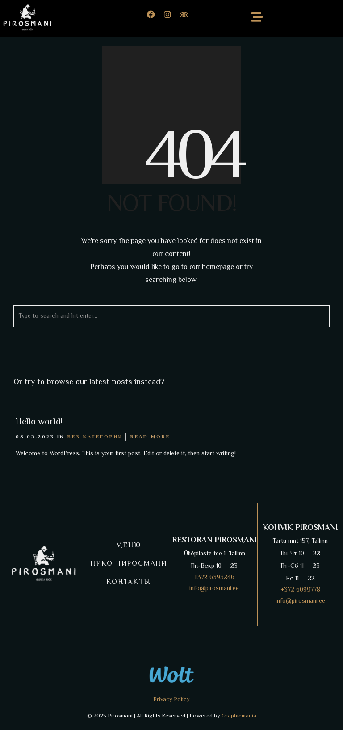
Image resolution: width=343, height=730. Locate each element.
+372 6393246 (214, 578)
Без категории (95, 437)
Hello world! (39, 422)
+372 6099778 (300, 590)
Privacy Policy (171, 699)
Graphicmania (239, 716)
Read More (150, 437)
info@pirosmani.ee (214, 589)
